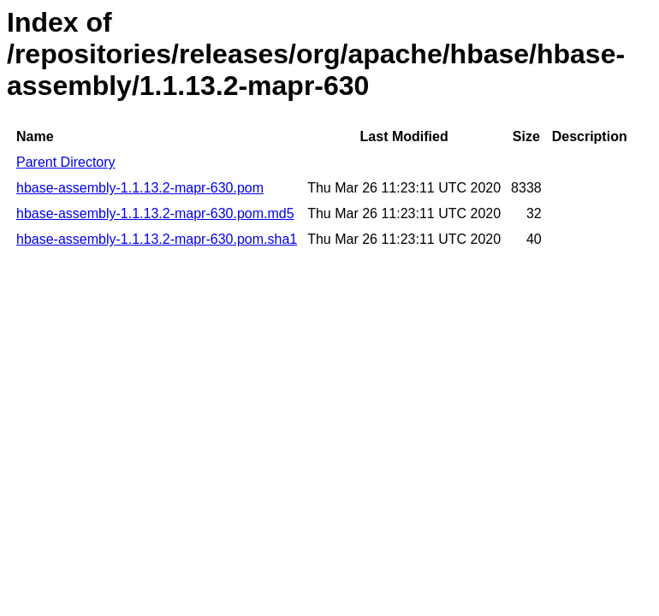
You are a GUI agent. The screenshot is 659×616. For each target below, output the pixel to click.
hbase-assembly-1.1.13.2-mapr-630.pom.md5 (155, 213)
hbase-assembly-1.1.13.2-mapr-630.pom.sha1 (156, 239)
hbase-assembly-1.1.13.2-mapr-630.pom (140, 188)
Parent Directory (66, 162)
